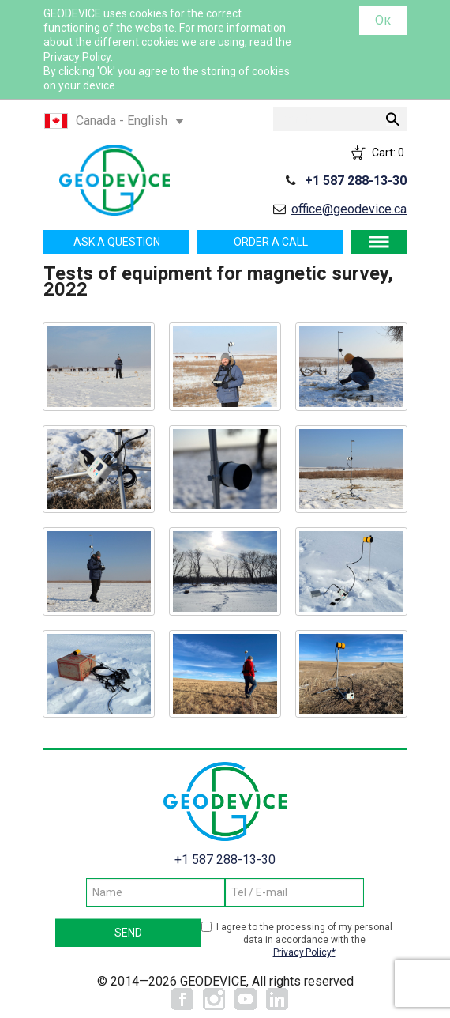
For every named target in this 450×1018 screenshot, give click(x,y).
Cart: (388, 152)
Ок (383, 20)
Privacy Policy (77, 57)
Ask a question (116, 242)
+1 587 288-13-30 (356, 180)
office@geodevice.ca (349, 209)
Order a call (271, 242)
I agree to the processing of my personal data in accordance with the (304, 940)
